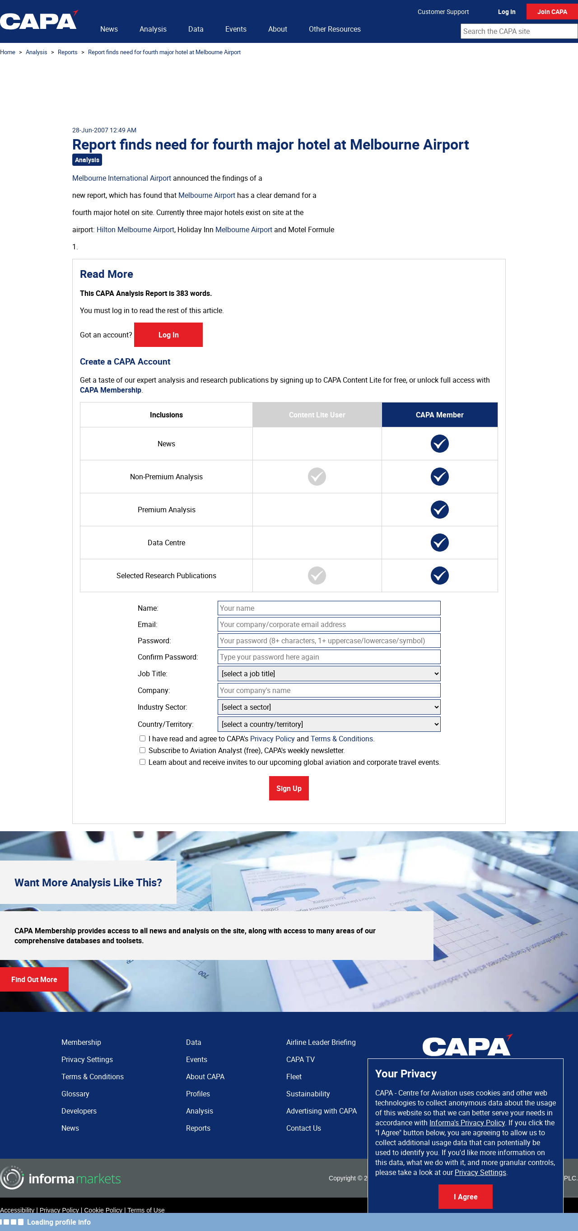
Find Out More (34, 979)
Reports (68, 52)
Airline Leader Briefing (321, 1042)
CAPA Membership (110, 390)
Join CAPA (552, 11)
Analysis (153, 29)
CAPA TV (300, 1059)
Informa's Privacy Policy (467, 1123)
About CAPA (205, 1076)
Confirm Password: (168, 657)
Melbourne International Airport (121, 178)
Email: (148, 624)
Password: (154, 641)
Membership (81, 1042)
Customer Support (443, 11)
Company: (154, 690)
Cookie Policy (103, 1210)
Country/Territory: (166, 724)
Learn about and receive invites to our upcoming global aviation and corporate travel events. (290, 762)
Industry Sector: (162, 707)
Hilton (106, 229)
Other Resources (335, 29)
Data (196, 29)
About (277, 29)
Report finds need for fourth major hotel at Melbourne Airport (164, 52)
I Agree (466, 1197)
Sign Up (289, 788)
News (109, 29)
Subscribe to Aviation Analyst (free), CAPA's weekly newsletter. (242, 750)
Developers (79, 1111)
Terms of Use (145, 1210)
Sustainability (308, 1094)
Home (7, 52)
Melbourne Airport (206, 195)
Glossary (75, 1094)
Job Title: (153, 674)
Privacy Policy (272, 739)
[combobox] (519, 31)
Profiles (198, 1094)
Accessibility (17, 1210)
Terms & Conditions (342, 739)
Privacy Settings (480, 1172)
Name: (148, 608)
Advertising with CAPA (321, 1111)
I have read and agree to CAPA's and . (257, 739)
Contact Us (303, 1128)
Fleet (294, 1076)
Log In (507, 11)
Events (236, 29)
